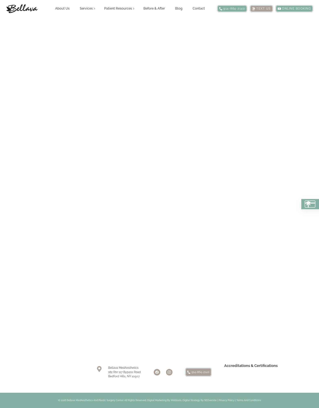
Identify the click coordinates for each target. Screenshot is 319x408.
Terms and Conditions (248, 400)
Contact (199, 8)
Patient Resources (118, 8)
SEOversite (210, 400)
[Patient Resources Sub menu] (133, 8)
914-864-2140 (198, 372)
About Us (62, 8)
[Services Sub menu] (94, 8)
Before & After (154, 8)
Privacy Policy (227, 400)
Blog (178, 8)
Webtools (176, 400)
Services (86, 8)
